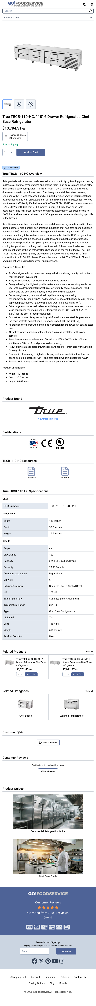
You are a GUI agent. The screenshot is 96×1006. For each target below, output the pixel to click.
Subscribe (66, 951)
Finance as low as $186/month (15, 136)
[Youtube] (55, 961)
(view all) (48, 917)
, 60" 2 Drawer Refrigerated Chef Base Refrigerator (31, 662)
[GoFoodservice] (27, 4)
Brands (63, 983)
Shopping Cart (18, 977)
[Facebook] (34, 961)
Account (35, 977)
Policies (64, 977)
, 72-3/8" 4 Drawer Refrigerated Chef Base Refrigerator (77, 662)
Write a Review (48, 771)
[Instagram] (61, 961)
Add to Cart (31, 152)
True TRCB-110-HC (11, 17)
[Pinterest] (48, 961)
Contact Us (80, 977)
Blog (52, 983)
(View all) (89, 651)
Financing (50, 977)
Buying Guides (37, 983)
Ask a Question (11, 167)
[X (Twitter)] (41, 961)
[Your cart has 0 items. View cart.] (92, 4)
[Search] (45, 10)
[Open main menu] (4, 4)
